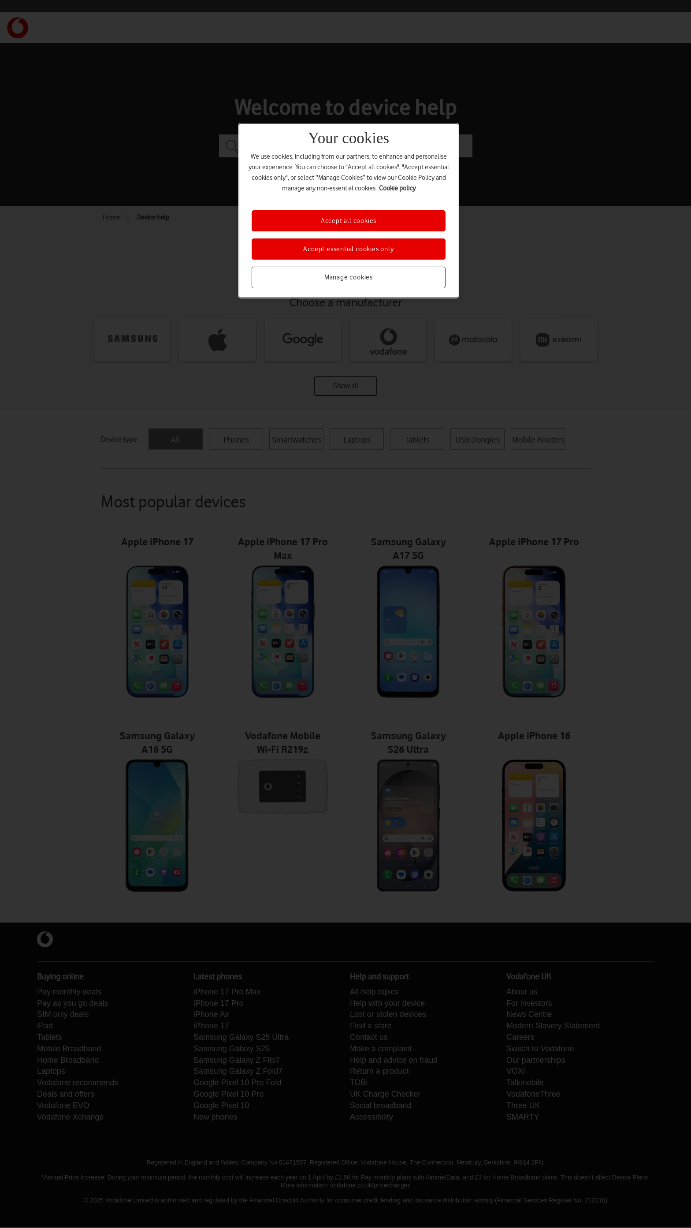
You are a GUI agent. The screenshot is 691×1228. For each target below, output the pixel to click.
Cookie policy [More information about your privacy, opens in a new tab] (397, 188)
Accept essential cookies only (348, 249)
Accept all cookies (348, 221)
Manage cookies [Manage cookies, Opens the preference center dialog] (348, 277)
